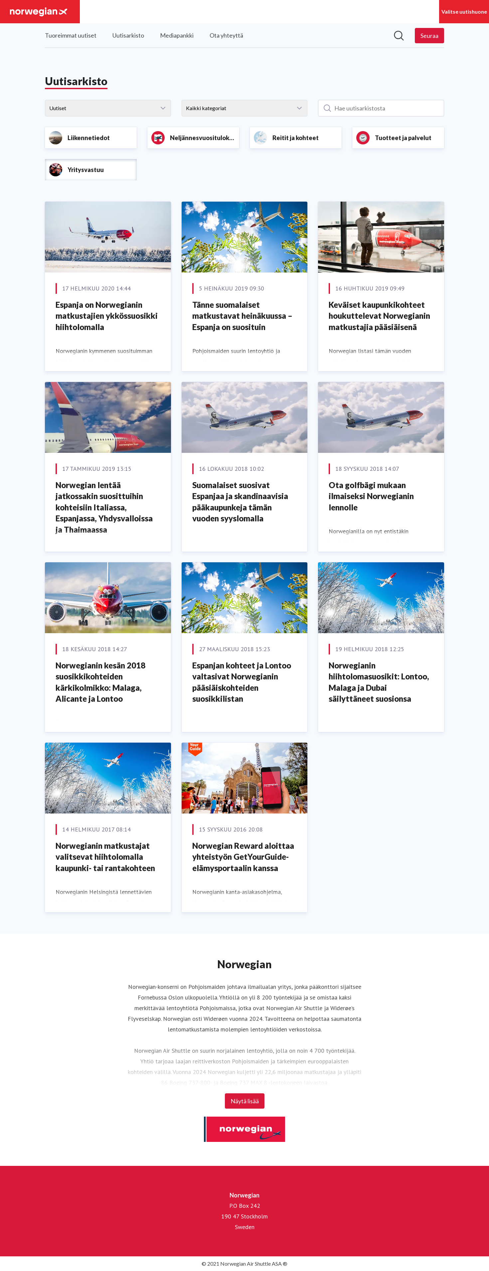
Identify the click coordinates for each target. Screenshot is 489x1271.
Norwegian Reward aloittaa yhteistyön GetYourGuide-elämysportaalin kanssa (243, 857)
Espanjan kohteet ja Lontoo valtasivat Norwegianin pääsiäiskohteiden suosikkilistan (241, 682)
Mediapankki (177, 35)
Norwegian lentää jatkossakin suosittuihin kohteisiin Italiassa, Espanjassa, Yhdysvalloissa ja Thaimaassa (104, 507)
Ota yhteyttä (226, 35)
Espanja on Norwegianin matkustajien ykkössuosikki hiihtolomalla (107, 316)
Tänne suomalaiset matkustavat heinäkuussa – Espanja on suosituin (242, 316)
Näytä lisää (245, 1101)
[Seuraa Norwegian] (429, 35)
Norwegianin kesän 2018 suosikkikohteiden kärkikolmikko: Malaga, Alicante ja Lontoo (100, 682)
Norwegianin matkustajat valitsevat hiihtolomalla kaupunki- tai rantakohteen (105, 857)
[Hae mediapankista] (399, 35)
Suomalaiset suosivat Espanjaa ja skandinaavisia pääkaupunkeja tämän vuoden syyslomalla (240, 501)
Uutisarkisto (128, 35)
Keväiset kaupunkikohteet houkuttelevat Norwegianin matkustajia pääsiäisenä (379, 316)
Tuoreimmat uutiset (70, 35)
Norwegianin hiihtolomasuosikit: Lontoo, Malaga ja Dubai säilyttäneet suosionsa (379, 682)
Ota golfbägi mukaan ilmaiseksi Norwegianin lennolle (371, 496)
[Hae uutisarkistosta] (381, 108)
